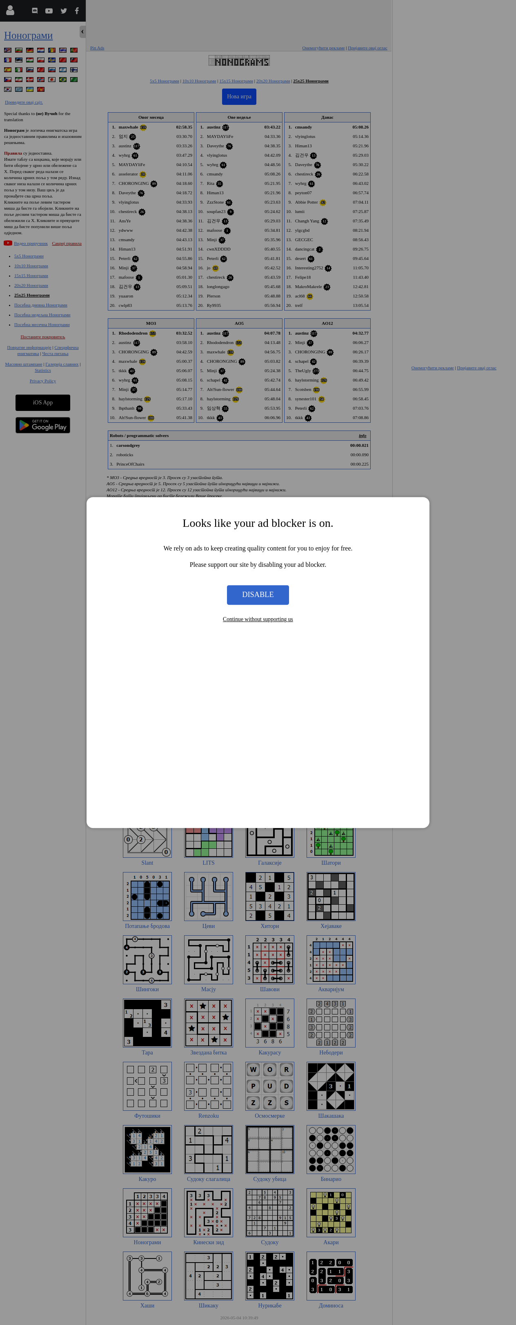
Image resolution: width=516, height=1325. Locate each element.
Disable (258, 595)
